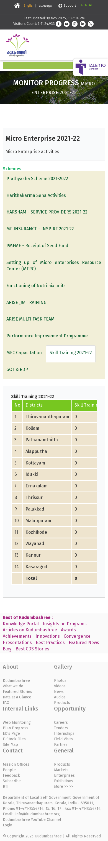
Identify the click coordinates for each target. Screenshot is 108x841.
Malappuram (38, 520)
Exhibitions (63, 781)
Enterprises (64, 775)
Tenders (61, 728)
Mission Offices (16, 764)
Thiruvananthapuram (47, 416)
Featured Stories (17, 691)
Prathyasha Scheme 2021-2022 (37, 178)
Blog (7, 649)
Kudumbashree (16, 680)
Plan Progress (15, 728)
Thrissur (34, 497)
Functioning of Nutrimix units (36, 285)
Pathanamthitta (41, 439)
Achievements (17, 636)
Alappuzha (36, 451)
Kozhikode (36, 532)
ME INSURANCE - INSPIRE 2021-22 (40, 228)
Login (7, 825)
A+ (91, 5)
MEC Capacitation (24, 352)
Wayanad (34, 543)
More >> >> (63, 786)
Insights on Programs (65, 623)
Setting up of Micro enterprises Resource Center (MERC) (53, 265)
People (9, 770)
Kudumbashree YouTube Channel (32, 819)
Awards (68, 629)
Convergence (77, 636)
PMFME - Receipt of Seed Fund (37, 245)
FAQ (6, 702)
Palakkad (34, 509)
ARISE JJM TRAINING (26, 302)
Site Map (10, 744)
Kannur (33, 555)
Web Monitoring (17, 722)
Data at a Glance (17, 697)
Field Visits (63, 739)
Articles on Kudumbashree (30, 629)
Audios (60, 697)
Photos (60, 680)
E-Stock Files (14, 739)
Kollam (32, 428)
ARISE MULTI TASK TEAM (30, 319)
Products (62, 702)
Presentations (17, 642)
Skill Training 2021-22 (71, 352)
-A (81, 5)
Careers (61, 722)
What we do (13, 686)
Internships (64, 733)
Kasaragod (36, 566)
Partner (60, 744)
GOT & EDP (17, 369)
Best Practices (50, 642)
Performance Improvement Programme (47, 335)
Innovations (47, 636)
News (59, 691)
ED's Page (11, 733)
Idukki (31, 474)
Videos (60, 686)
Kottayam (35, 463)
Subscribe (12, 781)
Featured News (84, 642)
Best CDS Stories (32, 649)
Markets (61, 770)
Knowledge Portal (21, 623)
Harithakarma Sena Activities (36, 195)
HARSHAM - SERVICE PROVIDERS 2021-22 (47, 212)
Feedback (11, 775)
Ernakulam (36, 485)
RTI (6, 786)
